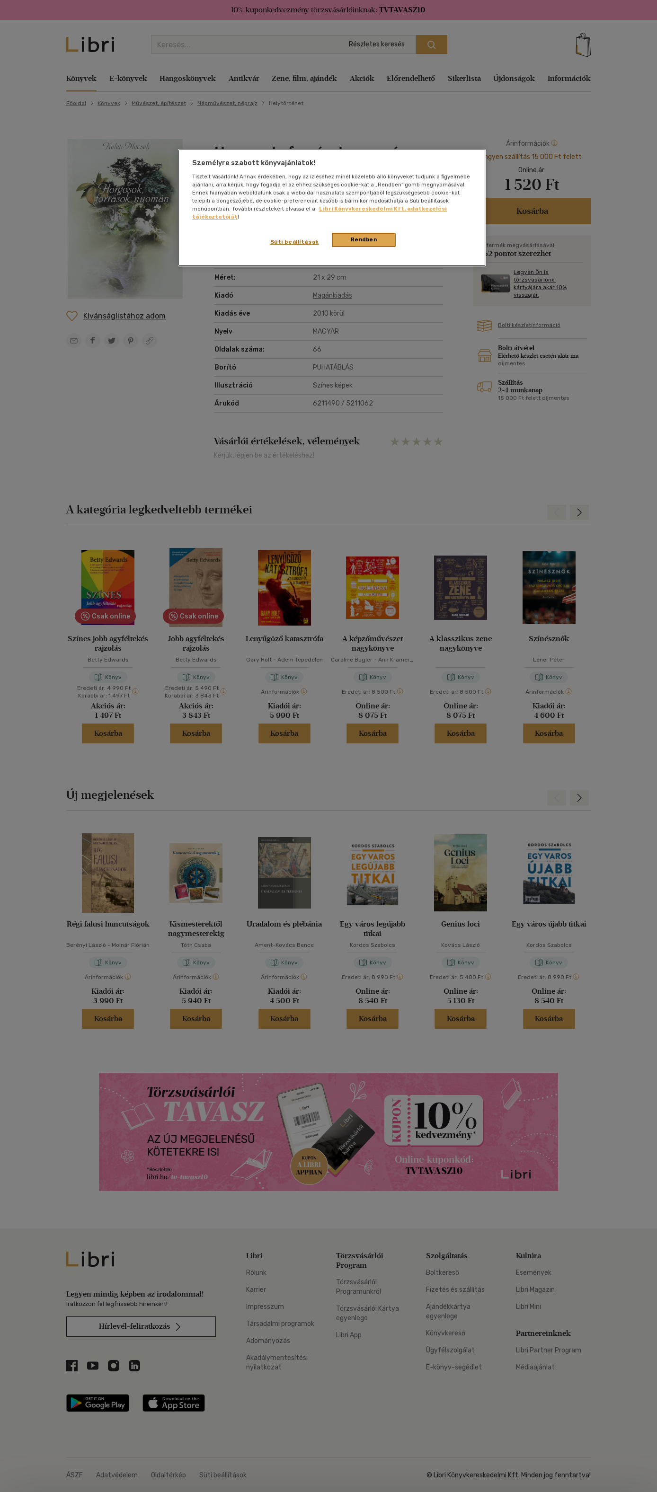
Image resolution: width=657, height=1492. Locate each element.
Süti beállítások (294, 241)
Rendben (364, 239)
